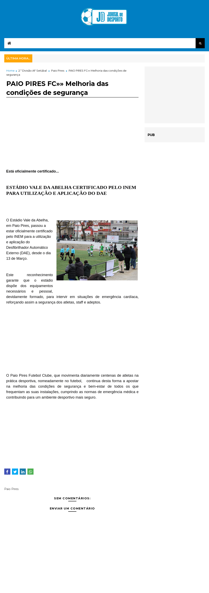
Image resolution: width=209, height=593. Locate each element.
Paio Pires (57, 70)
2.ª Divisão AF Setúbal (32, 70)
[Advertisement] (72, 140)
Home (10, 70)
